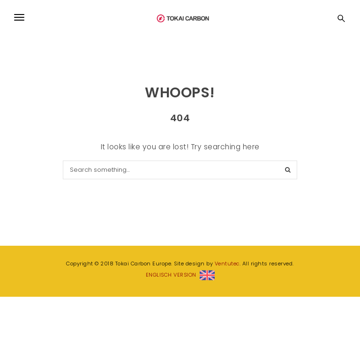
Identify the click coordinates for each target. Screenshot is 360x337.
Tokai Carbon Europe (182, 12)
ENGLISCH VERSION (180, 274)
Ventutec (227, 263)
